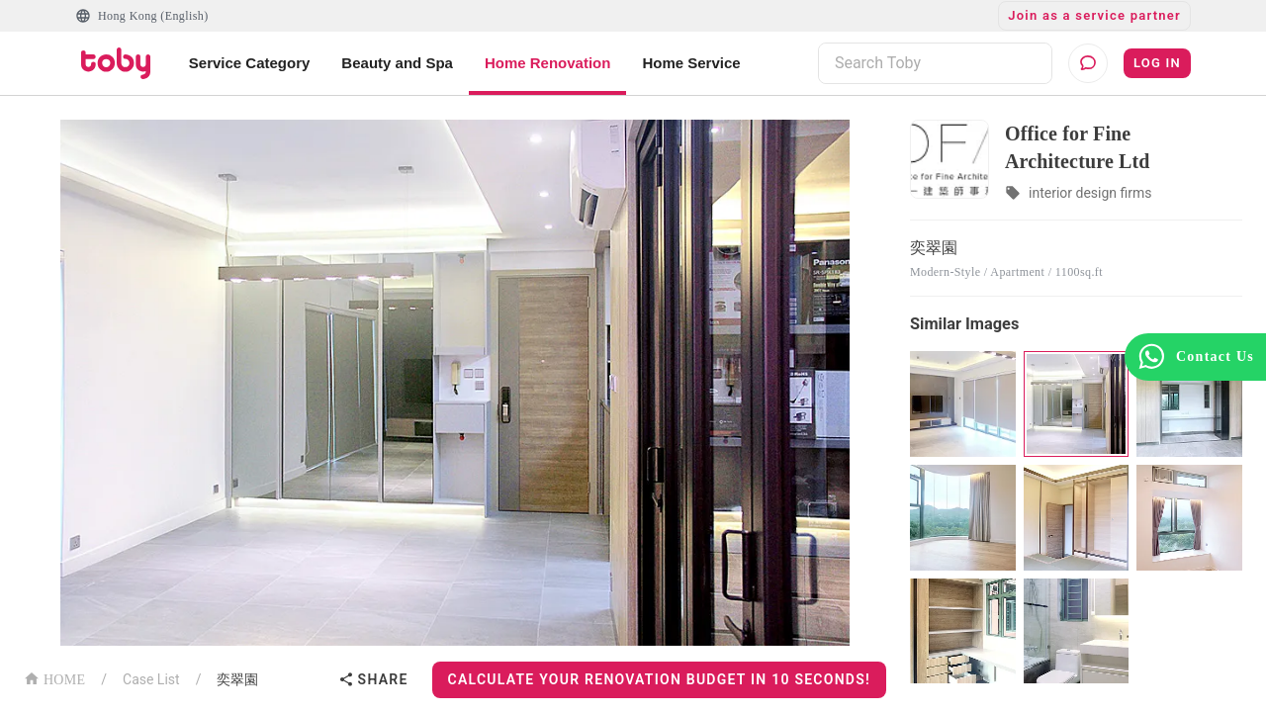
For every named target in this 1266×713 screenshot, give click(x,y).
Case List (151, 679)
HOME (54, 677)
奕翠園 (237, 679)
